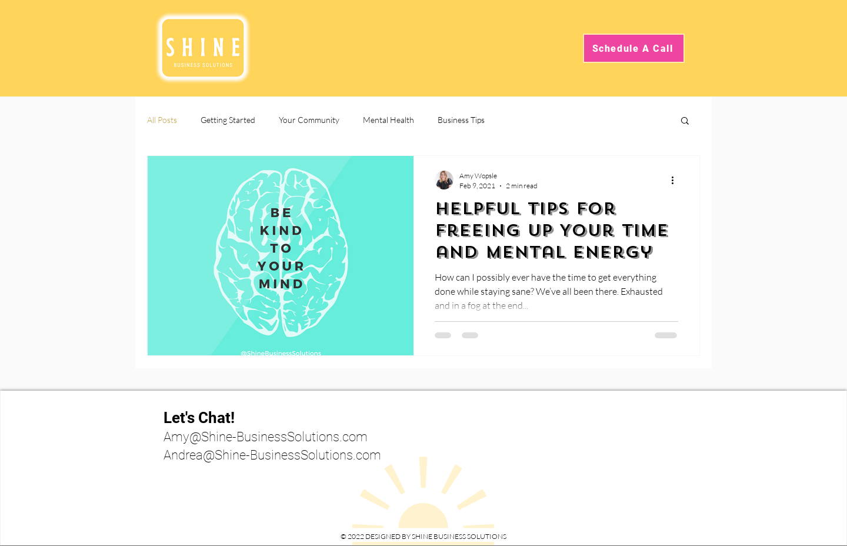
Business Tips (461, 120)
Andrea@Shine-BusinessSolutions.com (272, 455)
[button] (685, 121)
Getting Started (228, 120)
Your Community (309, 120)
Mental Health (388, 120)
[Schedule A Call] (634, 48)
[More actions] (676, 180)
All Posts (162, 120)
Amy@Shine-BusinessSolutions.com (266, 437)
